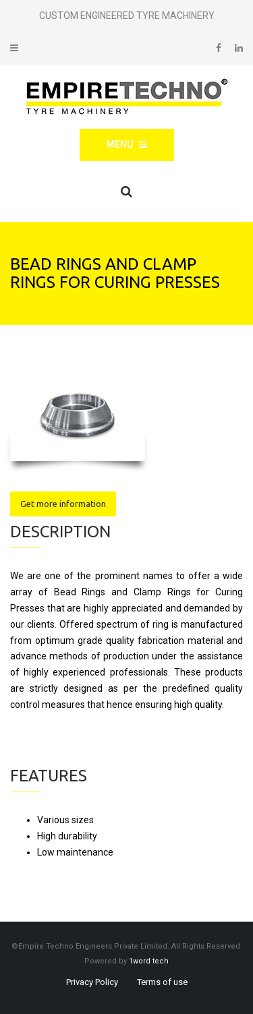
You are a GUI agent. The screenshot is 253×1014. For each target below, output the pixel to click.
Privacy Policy (92, 982)
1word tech (149, 961)
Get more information (63, 503)
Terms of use (162, 982)
